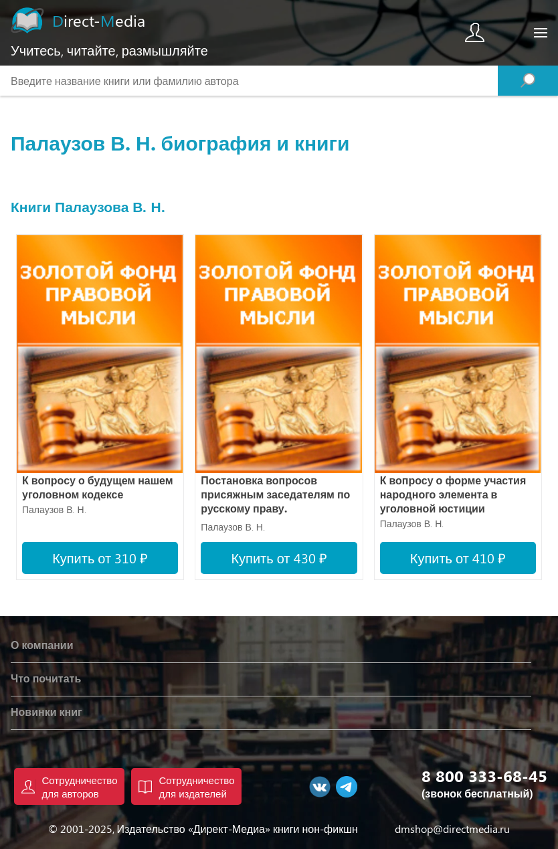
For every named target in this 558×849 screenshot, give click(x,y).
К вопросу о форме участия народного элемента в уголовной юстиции (453, 494)
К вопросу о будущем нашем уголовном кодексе (97, 487)
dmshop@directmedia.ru (452, 829)
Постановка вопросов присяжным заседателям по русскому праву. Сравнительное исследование (275, 495)
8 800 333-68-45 (484, 775)
